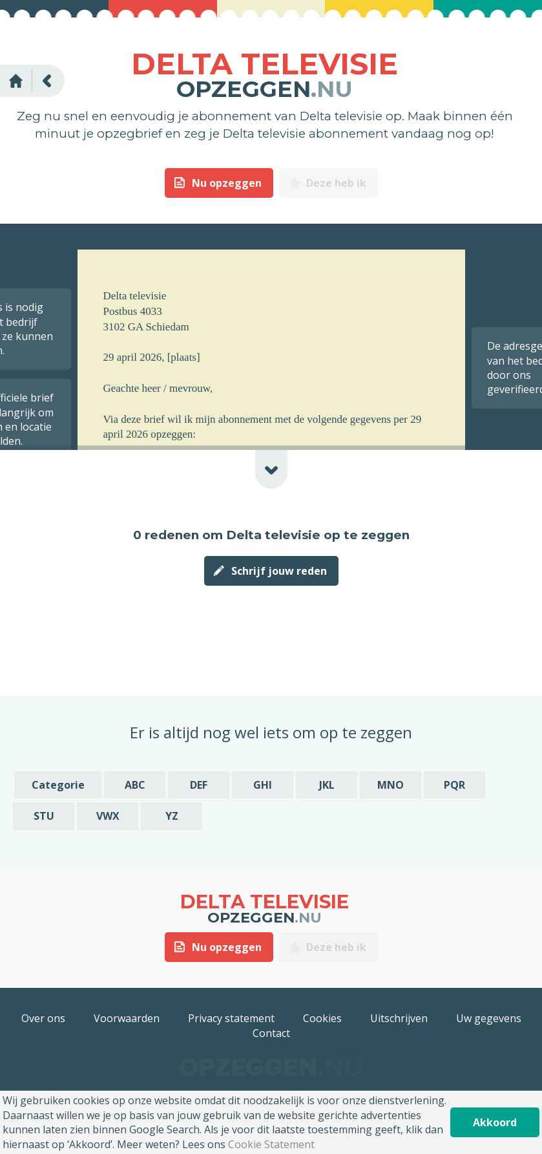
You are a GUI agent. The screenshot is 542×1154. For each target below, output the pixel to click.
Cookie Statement (271, 1144)
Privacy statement (231, 1018)
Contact (271, 1033)
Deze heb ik (336, 183)
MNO (390, 785)
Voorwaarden (127, 1018)
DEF (198, 785)
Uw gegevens (488, 1018)
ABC (135, 785)
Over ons (43, 1018)
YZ (171, 816)
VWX (108, 816)
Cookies (322, 1018)
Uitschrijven (399, 1018)
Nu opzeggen (227, 183)
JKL (327, 785)
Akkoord (495, 1122)
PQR (454, 785)
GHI (262, 785)
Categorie (58, 785)
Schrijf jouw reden (279, 571)
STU (44, 816)
